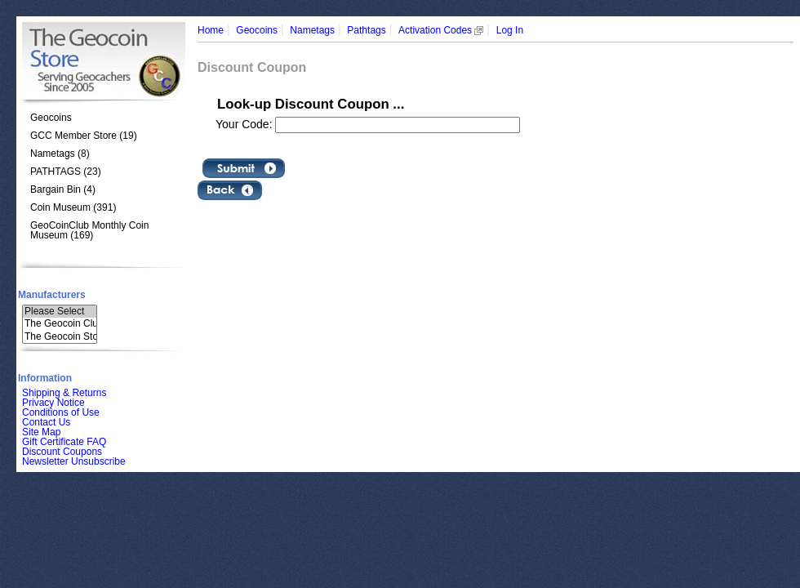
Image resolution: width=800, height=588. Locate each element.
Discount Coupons (62, 451)
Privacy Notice (53, 402)
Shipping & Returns (64, 393)
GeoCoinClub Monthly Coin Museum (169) (89, 230)
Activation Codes (440, 30)
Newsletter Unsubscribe (74, 461)
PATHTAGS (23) (65, 171)
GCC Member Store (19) (83, 135)
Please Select (59, 311)
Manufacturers (52, 295)
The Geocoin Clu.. (59, 324)
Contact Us (46, 422)
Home (211, 30)
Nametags (312, 30)
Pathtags (366, 30)
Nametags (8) (60, 153)
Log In (509, 30)
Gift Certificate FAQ (64, 442)
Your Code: (245, 124)
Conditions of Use (61, 412)
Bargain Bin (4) (63, 189)
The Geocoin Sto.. (59, 337)
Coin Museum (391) (73, 207)
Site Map (41, 432)
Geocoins (51, 117)
